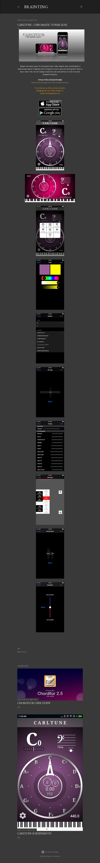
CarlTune (24, 652)
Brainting (36, 6)
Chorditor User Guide (33, 703)
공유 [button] (18, 648)
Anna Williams (55, 856)
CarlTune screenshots (34, 833)
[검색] (81, 6)
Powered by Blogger (50, 852)
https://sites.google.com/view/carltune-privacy (50, 82)
